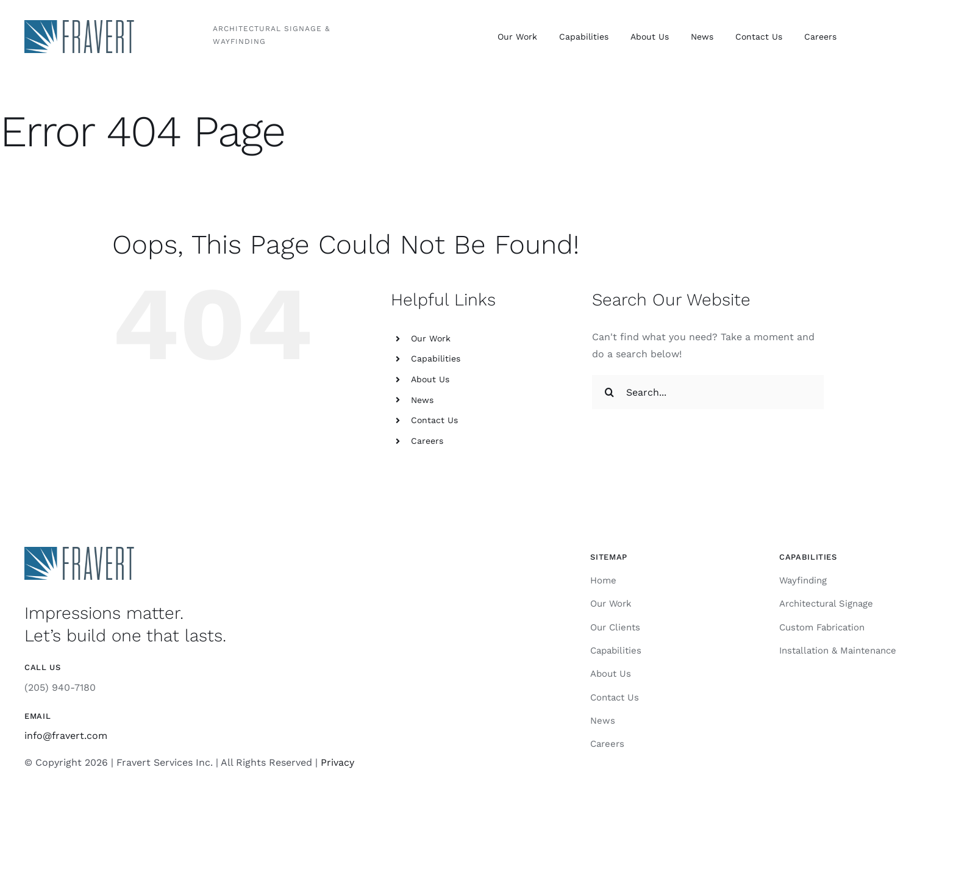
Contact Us (434, 420)
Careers (427, 441)
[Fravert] (79, 24)
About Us (430, 379)
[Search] (609, 392)
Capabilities (435, 358)
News (422, 400)
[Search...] (708, 392)
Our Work (431, 338)
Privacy (337, 762)
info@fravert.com (65, 735)
